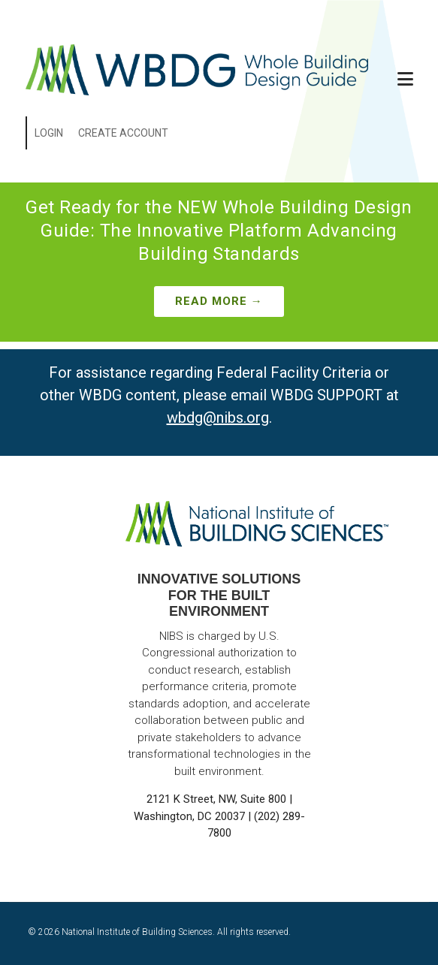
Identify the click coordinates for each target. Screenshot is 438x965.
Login (49, 133)
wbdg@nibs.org (218, 418)
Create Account (123, 133)
